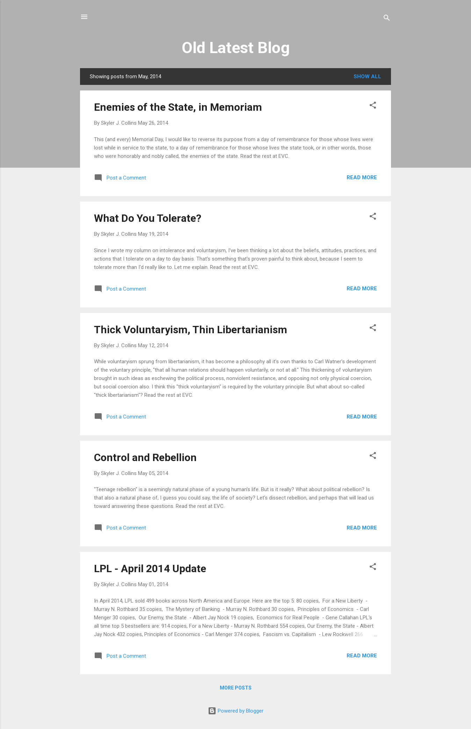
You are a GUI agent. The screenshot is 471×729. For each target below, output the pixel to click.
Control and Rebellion (145, 457)
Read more (362, 177)
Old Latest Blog (236, 47)
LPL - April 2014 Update (150, 568)
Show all (367, 76)
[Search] (387, 19)
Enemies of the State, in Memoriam (178, 107)
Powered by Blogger (235, 711)
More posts (236, 688)
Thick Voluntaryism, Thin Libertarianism (190, 329)
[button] (373, 106)
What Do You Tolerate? (147, 218)
